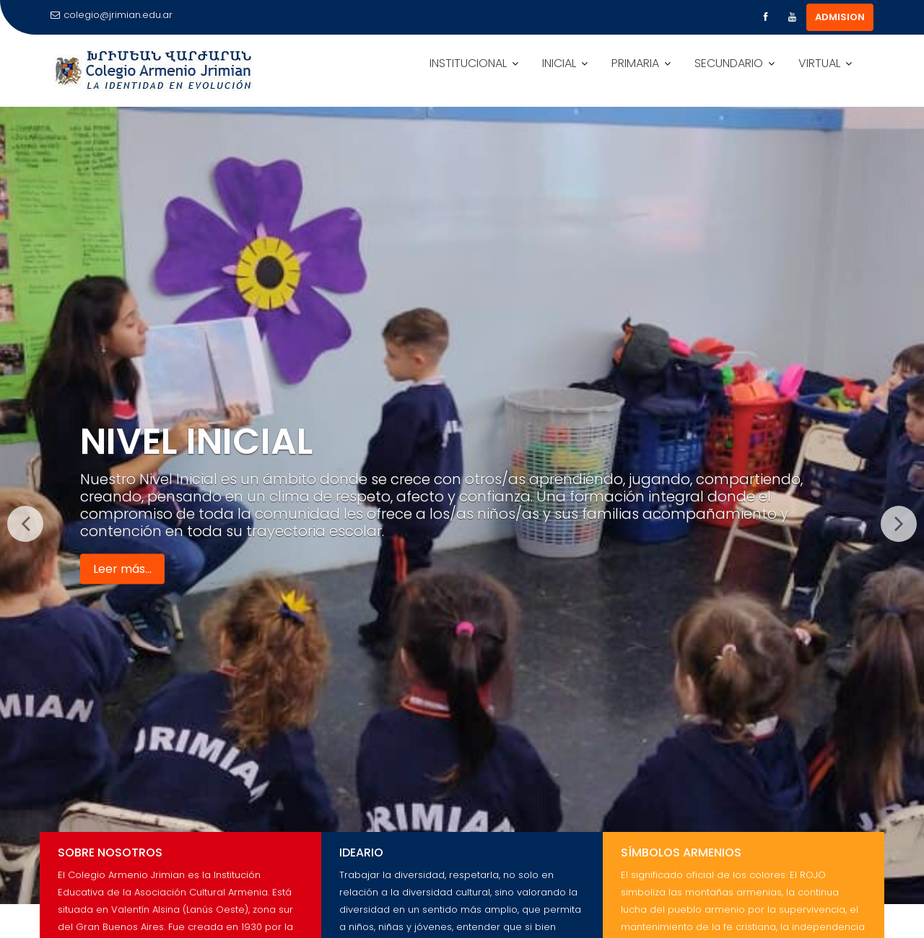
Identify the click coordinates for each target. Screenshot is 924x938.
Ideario (361, 852)
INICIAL (559, 63)
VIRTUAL (819, 63)
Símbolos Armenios (681, 852)
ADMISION (840, 17)
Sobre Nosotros (110, 852)
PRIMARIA (635, 63)
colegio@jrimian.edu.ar (112, 15)
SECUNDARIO (728, 63)
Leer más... (122, 568)
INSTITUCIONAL (468, 63)
